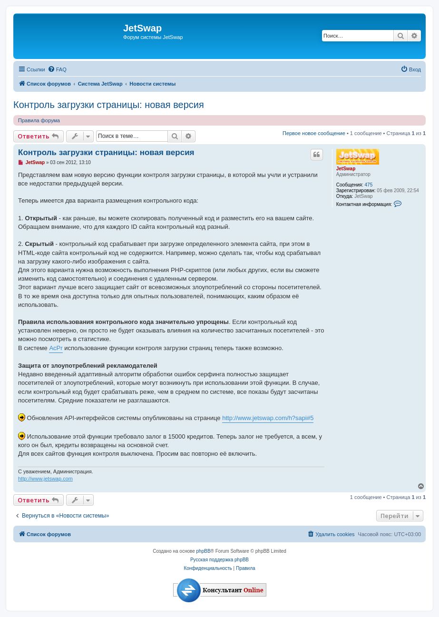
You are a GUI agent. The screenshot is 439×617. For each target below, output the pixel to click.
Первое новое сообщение (314, 133)
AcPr (55, 348)
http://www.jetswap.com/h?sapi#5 (267, 417)
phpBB (203, 551)
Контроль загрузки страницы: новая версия (108, 104)
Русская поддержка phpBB (219, 559)
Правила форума (39, 120)
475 (369, 184)
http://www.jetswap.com (45, 478)
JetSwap (346, 168)
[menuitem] (57, 69)
